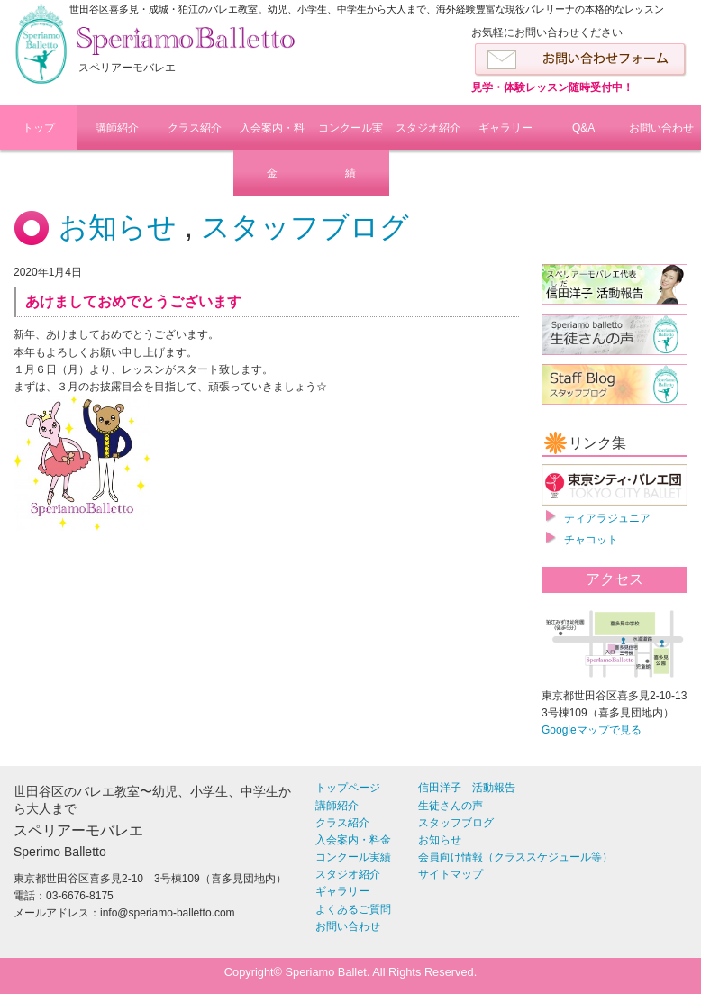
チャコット (591, 539)
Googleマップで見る (592, 730)
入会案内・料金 (272, 150)
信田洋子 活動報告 (466, 787)
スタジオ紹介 (428, 128)
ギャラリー (505, 128)
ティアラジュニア (607, 518)
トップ (39, 128)
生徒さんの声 (450, 805)
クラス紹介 (195, 128)
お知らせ (118, 227)
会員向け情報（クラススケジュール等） (515, 857)
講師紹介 (117, 128)
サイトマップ (450, 874)
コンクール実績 (350, 150)
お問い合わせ (661, 128)
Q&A (583, 128)
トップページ (347, 787)
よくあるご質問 (353, 909)
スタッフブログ (305, 227)
